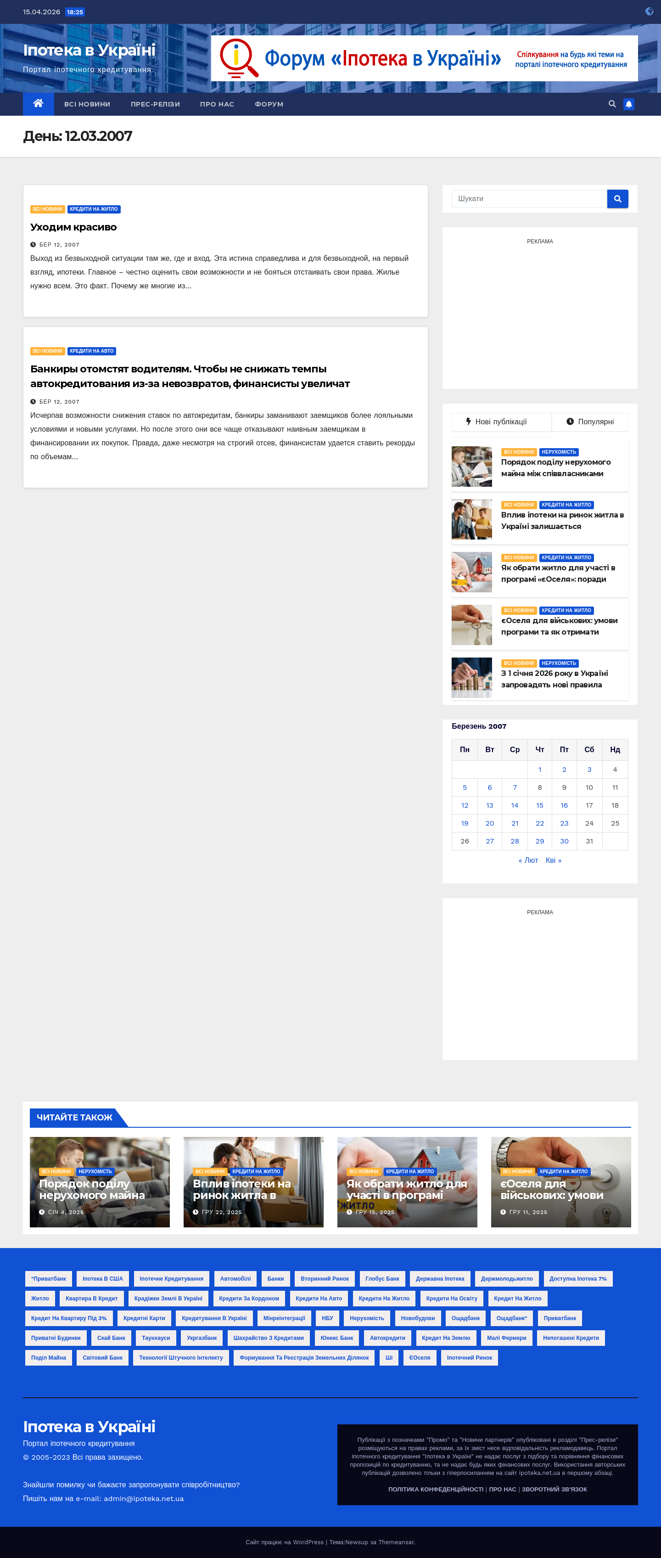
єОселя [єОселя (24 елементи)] (420, 1358)
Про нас (217, 104)
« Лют (528, 860)
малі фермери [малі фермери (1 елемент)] (507, 1338)
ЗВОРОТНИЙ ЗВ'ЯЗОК (554, 1489)
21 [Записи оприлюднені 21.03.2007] (515, 823)
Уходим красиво (73, 227)
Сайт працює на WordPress (286, 1542)
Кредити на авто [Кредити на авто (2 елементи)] (319, 1298)
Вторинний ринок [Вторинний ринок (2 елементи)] (325, 1279)
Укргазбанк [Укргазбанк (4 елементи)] (202, 1338)
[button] (612, 104)
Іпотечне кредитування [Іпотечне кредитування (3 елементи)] (172, 1279)
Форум (269, 104)
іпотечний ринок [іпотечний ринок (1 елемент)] (469, 1358)
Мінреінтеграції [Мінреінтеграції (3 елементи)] (284, 1318)
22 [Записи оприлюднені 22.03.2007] (540, 823)
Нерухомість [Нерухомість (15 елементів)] (367, 1318)
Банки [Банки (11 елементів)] (276, 1279)
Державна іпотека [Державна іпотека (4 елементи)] (440, 1279)
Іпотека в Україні (89, 50)
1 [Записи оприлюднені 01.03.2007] (539, 769)
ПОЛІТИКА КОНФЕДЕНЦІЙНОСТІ (435, 1489)
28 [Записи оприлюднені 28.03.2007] (514, 841)
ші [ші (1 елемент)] (389, 1358)
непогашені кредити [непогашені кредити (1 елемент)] (571, 1338)
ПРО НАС (502, 1489)
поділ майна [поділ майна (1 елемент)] (48, 1358)
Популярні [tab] (590, 421)
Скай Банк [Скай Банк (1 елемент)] (111, 1338)
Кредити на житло (94, 209)
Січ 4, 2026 (66, 1212)
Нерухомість (559, 452)
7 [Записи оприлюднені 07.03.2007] (515, 787)
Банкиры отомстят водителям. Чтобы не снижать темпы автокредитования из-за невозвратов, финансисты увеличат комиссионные (190, 384)
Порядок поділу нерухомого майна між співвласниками (96, 1195)
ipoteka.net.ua (539, 1472)
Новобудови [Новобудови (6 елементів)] (418, 1318)
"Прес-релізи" (598, 1439)
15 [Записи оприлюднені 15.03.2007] (539, 805)
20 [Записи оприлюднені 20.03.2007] (490, 823)
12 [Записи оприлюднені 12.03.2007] (465, 805)
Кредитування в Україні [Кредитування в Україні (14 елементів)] (214, 1318)
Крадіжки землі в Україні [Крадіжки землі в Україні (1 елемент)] (168, 1298)
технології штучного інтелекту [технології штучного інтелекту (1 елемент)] (181, 1358)
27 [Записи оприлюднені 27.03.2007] (490, 841)
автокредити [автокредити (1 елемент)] (387, 1338)
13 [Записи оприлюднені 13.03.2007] (489, 805)
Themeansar (396, 1542)
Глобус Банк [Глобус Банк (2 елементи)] (382, 1279)
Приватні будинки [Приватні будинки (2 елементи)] (56, 1338)
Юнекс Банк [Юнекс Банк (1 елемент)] (337, 1338)
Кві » (554, 860)
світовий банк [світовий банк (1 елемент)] (103, 1358)
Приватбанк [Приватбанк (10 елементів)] (560, 1318)
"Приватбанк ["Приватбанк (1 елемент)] (48, 1279)
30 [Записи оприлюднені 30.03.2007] (564, 841)
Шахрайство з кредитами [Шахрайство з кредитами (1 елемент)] (269, 1338)
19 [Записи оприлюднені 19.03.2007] (465, 823)
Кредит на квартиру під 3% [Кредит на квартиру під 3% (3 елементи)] (69, 1318)
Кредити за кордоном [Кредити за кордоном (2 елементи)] (249, 1298)
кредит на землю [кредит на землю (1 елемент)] (446, 1338)
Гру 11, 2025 (529, 1212)
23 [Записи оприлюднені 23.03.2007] (564, 823)
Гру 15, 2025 (375, 1212)
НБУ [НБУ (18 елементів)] (327, 1318)
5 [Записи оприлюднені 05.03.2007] (465, 787)
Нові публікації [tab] (502, 421)
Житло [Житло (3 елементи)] (40, 1298)
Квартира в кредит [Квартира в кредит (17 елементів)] (92, 1298)
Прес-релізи (155, 104)
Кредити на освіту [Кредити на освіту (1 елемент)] (451, 1298)
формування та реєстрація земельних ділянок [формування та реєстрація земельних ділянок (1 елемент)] (304, 1358)
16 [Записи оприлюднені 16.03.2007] (564, 805)
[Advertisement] (540, 312)
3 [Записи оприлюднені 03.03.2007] (589, 769)
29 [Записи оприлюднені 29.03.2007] (540, 841)
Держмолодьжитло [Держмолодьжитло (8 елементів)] (507, 1279)
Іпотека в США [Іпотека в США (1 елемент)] (103, 1279)
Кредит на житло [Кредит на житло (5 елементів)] (518, 1298)
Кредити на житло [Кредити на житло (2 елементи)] (384, 1298)
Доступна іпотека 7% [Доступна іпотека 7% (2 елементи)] (578, 1279)
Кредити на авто (92, 351)
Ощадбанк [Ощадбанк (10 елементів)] (466, 1318)
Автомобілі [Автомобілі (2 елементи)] (235, 1279)
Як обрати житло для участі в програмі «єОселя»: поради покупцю (407, 1201)
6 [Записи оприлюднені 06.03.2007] (489, 787)
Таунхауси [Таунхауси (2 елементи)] (156, 1338)
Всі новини (87, 104)
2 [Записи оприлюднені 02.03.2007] (564, 769)
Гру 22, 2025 (222, 1212)
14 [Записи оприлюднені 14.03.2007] (515, 805)
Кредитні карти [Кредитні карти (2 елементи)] (144, 1318)
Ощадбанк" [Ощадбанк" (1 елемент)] (512, 1318)
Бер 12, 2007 (59, 245)
